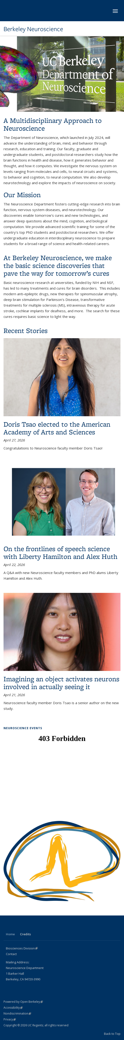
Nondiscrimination (17, 1013)
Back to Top (112, 1034)
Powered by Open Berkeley (23, 1002)
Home (10, 934)
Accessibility (13, 1008)
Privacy (10, 1019)
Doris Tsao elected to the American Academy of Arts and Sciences (57, 428)
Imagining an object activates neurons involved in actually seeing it (61, 682)
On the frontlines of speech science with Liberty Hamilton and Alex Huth (60, 552)
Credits (25, 934)
